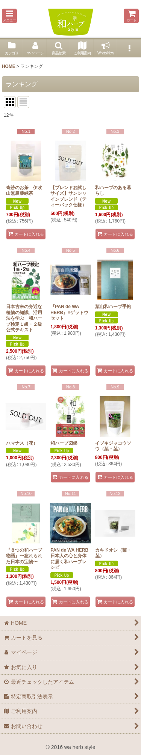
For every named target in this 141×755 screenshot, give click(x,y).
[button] (9, 16)
